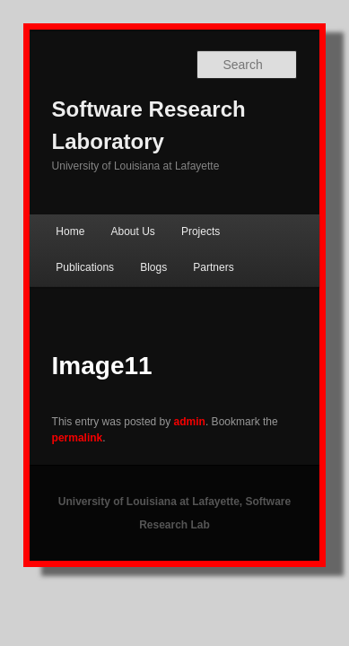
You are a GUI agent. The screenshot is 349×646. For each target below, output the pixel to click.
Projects (180, 208)
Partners (109, 244)
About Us (113, 208)
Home (50, 208)
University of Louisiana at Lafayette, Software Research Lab (174, 462)
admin (170, 398)
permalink (286, 398)
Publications (255, 208)
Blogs (49, 244)
